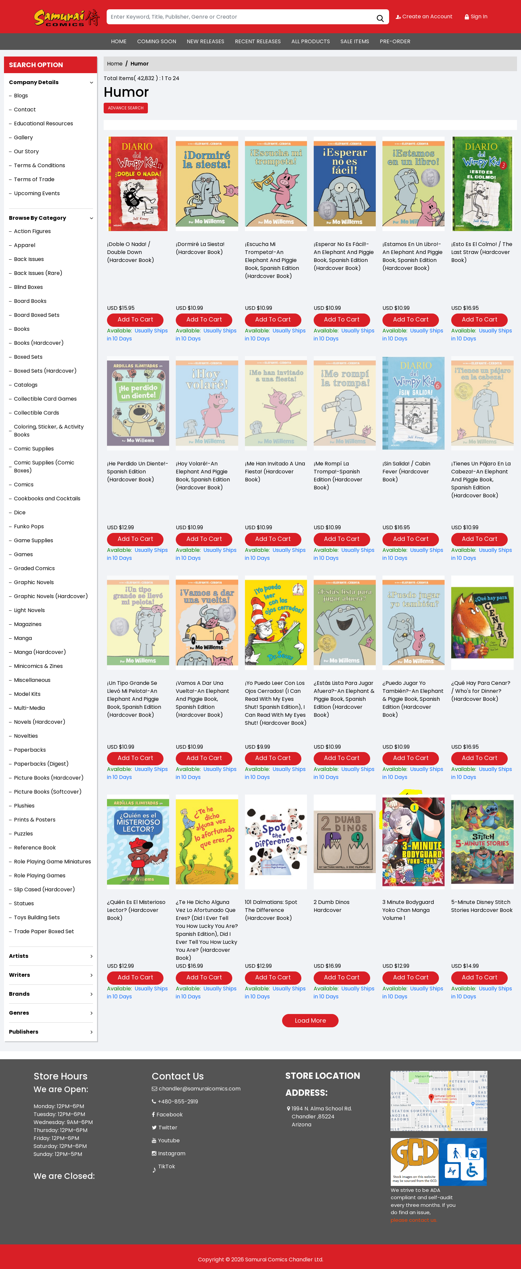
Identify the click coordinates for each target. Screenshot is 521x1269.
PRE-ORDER (395, 41)
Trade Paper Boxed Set (44, 931)
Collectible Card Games (45, 399)
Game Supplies (33, 540)
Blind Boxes (28, 287)
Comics (24, 484)
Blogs (21, 95)
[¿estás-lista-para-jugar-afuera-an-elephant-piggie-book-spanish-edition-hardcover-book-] (345, 773)
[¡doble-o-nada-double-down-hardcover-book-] (138, 186)
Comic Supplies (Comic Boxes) (44, 466)
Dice (20, 512)
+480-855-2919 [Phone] (178, 1101)
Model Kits (27, 694)
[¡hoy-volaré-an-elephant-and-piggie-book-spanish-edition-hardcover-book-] (207, 554)
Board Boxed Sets (36, 315)
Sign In (475, 16)
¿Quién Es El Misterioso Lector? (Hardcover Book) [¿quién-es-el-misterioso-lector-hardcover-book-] (136, 910)
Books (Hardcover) (39, 343)
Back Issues (29, 259)
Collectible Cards (36, 413)
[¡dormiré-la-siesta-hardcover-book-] (207, 186)
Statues (24, 903)
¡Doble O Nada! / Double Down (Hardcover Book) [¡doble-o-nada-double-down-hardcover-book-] (130, 252)
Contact (25, 109)
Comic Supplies (34, 448)
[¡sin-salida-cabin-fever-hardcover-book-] (413, 554)
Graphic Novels (34, 582)
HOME (119, 41)
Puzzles (23, 833)
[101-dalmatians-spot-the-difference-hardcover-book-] (276, 993)
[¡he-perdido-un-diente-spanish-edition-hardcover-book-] (138, 554)
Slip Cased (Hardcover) (44, 889)
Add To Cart (135, 319)
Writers (19, 975)
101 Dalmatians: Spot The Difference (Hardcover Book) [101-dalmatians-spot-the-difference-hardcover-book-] (271, 910)
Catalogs (26, 385)
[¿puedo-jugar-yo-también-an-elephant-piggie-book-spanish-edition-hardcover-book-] (413, 773)
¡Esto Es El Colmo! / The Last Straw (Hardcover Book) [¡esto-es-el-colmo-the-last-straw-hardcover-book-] (481, 252)
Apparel (24, 245)
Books (22, 329)
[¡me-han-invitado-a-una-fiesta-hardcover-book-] (276, 554)
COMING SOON (156, 41)
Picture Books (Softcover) (48, 792)
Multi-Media (29, 708)
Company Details (33, 82)
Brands (19, 994)
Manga (23, 638)
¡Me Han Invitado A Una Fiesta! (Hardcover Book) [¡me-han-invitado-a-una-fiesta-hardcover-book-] (275, 471)
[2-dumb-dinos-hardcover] (345, 993)
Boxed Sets (28, 357)
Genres (19, 1013)
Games (23, 554)
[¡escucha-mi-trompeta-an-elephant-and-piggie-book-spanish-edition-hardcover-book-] (276, 186)
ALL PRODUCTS (310, 41)
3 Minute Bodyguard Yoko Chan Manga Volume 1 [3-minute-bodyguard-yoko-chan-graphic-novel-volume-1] (408, 910)
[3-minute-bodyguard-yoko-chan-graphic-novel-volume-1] (413, 993)
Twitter (167, 1127)
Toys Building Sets (37, 917)
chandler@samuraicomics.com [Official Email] (200, 1088)
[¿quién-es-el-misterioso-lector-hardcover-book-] (138, 993)
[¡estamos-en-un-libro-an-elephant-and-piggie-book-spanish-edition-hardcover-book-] (413, 186)
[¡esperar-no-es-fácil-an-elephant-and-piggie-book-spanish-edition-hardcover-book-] (345, 186)
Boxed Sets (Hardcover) (45, 371)
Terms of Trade (34, 179)
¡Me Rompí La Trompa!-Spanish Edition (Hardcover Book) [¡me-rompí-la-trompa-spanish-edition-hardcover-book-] (338, 475)
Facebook (169, 1114)
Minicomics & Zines (38, 666)
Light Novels (29, 610)
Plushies (24, 806)
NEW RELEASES (205, 41)
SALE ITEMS (355, 41)
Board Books (30, 301)
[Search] (248, 16)
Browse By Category (37, 218)
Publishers (23, 1032)
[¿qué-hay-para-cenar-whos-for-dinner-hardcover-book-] (482, 773)
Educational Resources (43, 123)
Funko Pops (29, 526)
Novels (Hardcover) (39, 722)
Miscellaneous (32, 680)
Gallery (23, 137)
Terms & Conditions (39, 165)
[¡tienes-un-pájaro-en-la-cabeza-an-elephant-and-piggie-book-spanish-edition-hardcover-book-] (482, 554)
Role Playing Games (39, 875)
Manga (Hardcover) (40, 652)
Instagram (171, 1153)
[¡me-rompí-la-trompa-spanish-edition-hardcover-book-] (345, 554)
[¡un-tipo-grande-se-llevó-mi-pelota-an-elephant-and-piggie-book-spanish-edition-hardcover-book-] (138, 773)
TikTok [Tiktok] (166, 1166)
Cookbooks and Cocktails (47, 498)
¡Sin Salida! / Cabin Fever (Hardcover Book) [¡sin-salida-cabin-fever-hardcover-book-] (406, 471)
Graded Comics (34, 568)
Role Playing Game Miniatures (52, 861)
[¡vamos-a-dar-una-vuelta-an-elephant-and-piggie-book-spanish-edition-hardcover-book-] (207, 773)
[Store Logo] (67, 16)
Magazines (28, 624)
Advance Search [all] (126, 108)
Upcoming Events (37, 193)
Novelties (26, 736)
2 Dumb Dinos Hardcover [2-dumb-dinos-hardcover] (332, 906)
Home (115, 63)
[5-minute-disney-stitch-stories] (482, 993)
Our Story (26, 151)
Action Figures (32, 231)
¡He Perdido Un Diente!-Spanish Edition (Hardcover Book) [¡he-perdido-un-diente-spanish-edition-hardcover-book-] (137, 471)
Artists (18, 956)
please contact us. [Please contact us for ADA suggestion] (414, 1219)
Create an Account (424, 16)
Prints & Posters (34, 820)
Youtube (169, 1140)
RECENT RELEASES (258, 41)
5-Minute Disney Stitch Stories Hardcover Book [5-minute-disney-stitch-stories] (482, 906)
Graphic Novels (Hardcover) (51, 596)
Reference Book (35, 847)
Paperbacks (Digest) (41, 764)
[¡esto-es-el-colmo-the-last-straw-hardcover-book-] (482, 186)
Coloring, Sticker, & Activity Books (49, 431)
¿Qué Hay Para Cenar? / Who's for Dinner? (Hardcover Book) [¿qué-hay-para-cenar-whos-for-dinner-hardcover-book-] (480, 691)
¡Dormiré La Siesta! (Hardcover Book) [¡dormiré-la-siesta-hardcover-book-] (200, 248)
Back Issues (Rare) (38, 273)
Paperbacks (30, 750)
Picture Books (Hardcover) (49, 778)
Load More (310, 1020)
